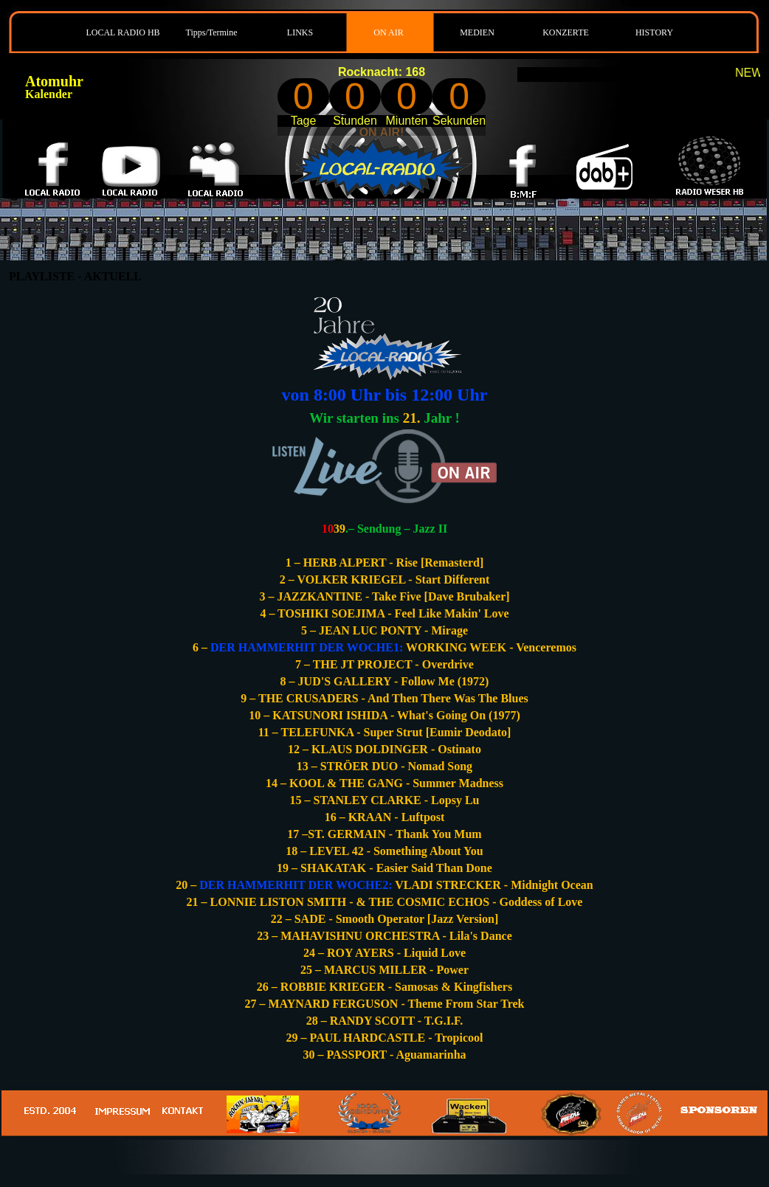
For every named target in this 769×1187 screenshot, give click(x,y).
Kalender (48, 94)
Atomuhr (54, 81)
